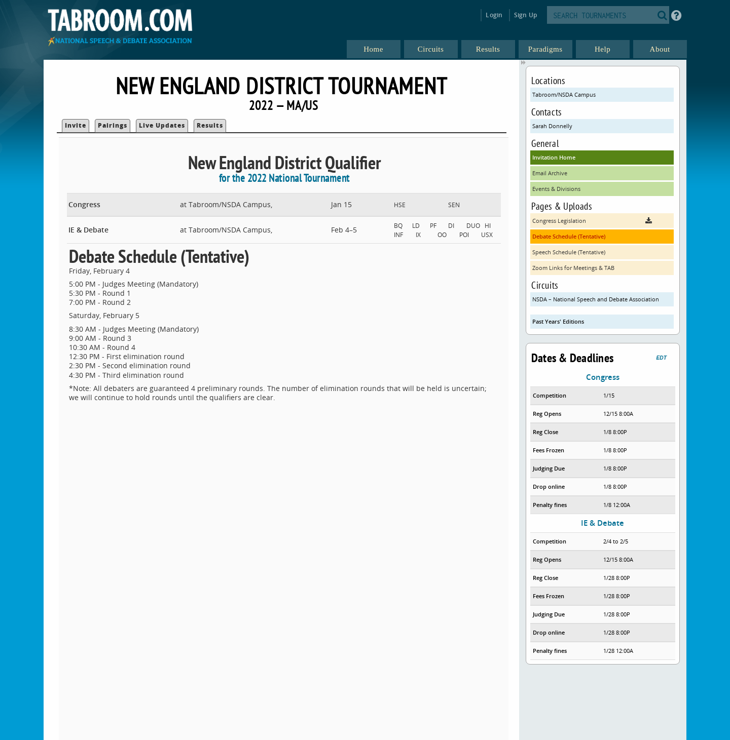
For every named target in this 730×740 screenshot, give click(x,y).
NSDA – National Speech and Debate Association (595, 299)
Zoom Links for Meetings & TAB (573, 267)
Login (494, 15)
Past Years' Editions (558, 321)
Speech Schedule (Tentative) (568, 252)
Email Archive (549, 173)
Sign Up (525, 15)
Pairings (112, 125)
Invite (75, 125)
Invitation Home (553, 157)
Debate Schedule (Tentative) (568, 236)
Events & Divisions (556, 188)
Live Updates (162, 125)
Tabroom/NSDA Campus (564, 94)
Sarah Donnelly (552, 126)
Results (210, 125)
